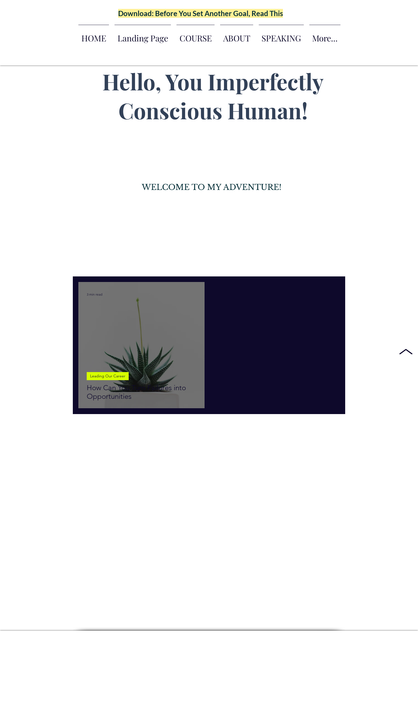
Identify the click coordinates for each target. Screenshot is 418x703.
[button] (332, 266)
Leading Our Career (172, 265)
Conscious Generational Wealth (231, 265)
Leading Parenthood (124, 265)
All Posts (86, 265)
